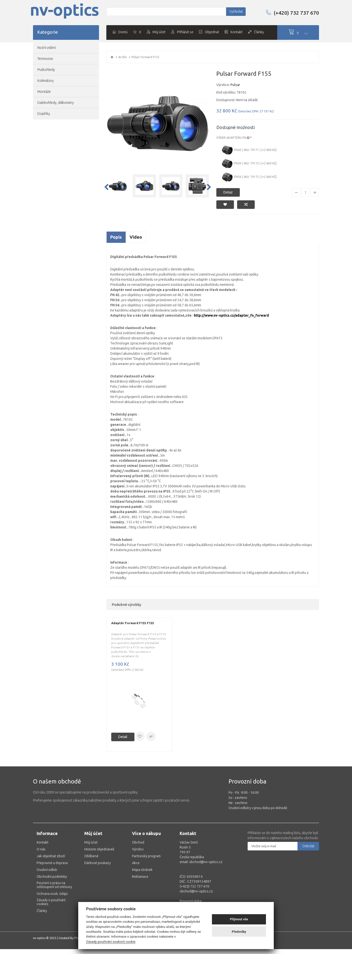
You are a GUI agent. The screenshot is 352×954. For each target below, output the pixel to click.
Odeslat (308, 846)
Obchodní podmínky (52, 877)
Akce (136, 863)
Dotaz (228, 192)
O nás (41, 849)
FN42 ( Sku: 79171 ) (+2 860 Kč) (249, 150)
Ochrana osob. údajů (52, 894)
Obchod (138, 842)
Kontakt (42, 842)
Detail (122, 737)
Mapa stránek (142, 870)
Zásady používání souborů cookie (110, 941)
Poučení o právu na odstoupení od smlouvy (54, 885)
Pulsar (235, 85)
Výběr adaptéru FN (232, 137)
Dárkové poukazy (97, 863)
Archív (122, 57)
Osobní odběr (47, 870)
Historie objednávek (99, 849)
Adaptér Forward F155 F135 (132, 623)
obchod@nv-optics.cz (196, 891)
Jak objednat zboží (51, 856)
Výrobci (137, 849)
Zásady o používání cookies (51, 902)
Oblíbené (91, 856)
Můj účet (91, 842)
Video (136, 237)
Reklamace (140, 877)
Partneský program (146, 856)
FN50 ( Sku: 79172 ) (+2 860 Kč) (249, 164)
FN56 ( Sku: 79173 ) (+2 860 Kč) (249, 177)
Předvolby (239, 931)
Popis (116, 237)
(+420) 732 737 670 (292, 13)
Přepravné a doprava (52, 863)
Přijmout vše (239, 919)
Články (42, 911)
